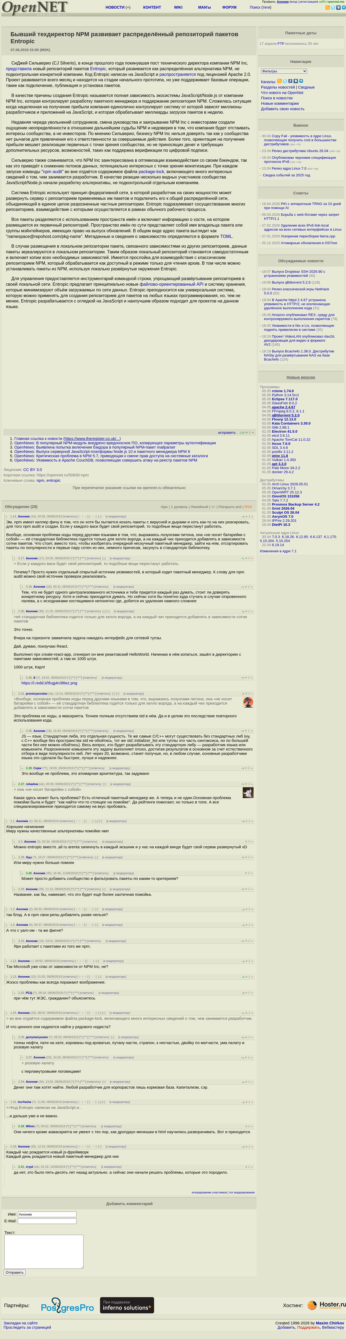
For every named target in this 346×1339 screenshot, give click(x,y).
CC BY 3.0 (32, 469)
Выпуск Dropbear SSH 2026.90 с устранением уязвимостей (294, 274)
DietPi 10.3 (281, 525)
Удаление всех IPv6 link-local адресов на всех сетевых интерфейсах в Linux (303, 227)
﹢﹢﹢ (82, 516)
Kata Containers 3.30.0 (291, 423)
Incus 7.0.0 (281, 444)
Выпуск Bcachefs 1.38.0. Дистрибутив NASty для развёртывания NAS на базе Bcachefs (299, 355)
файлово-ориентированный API (172, 284)
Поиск (255, 7)
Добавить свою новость (283, 109)
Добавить (286, 1334)
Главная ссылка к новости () (67, 438)
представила (19, 68)
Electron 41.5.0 (284, 431)
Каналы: (268, 82)
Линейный (199, 507)
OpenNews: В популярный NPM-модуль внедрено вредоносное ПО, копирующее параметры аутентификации (115, 443)
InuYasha (24, 1102)
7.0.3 (276, 537)
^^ (76, 558)
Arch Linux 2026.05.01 (290, 484)
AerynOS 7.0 (282, 516)
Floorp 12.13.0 (284, 419)
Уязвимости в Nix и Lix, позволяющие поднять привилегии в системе (299, 328)
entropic (53, 480)
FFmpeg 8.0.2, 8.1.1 (288, 411)
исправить (227, 432)
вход (294, 1)
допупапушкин (37, 1037)
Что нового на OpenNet (282, 92)
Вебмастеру (333, 1334)
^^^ (83, 558)
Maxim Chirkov (330, 1329)
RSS (248, 507)
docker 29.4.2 (283, 472)
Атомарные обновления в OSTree (309, 243)
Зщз (29, 857)
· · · (93, 516)
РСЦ (29, 992)
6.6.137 (316, 537)
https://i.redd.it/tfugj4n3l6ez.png (49, 683)
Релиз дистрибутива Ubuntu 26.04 (300, 151)
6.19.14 (278, 545)
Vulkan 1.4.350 (284, 460)
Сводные (306, 87)
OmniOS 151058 (286, 496)
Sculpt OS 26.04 (285, 512)
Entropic (98, 68)
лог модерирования (242, 1192)
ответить (70, 516)
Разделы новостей (278, 87)
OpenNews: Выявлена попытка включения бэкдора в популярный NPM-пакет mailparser (94, 447)
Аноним (24, 516)
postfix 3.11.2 (282, 452)
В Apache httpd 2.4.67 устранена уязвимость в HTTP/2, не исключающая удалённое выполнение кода (297, 304)
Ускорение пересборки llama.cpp (308, 236)
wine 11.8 (280, 456)
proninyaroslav (36, 693)
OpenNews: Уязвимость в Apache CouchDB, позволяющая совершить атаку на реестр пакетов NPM (105, 460)
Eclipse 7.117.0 (285, 399)
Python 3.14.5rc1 (285, 395)
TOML (226, 236)
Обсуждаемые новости (301, 261)
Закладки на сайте (21, 1329)
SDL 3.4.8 (280, 448)
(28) (34, 506)
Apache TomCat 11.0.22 (291, 440)
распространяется (177, 74)
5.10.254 (283, 541)
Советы (300, 193)
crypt (29, 1166)
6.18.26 (288, 537)
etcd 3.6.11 (281, 435)
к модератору (116, 516)
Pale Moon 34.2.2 (286, 468)
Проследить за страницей (27, 1334)
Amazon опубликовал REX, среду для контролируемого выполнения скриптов (299, 317)
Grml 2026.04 (283, 508)
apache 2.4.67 (283, 407)
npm (40, 480)
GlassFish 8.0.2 (284, 403)
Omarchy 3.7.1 (283, 488)
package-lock (151, 171)
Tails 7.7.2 (280, 500)
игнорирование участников (209, 1192)
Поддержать (308, 1334)
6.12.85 (302, 537)
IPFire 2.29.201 (284, 521)
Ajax (164, 507)
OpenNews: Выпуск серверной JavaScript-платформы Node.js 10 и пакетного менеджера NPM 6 (102, 451)
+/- (213, 507)
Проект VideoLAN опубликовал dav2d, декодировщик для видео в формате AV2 (299, 340)
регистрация (308, 1)
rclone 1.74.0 (283, 391)
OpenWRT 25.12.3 (287, 492)
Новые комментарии (280, 103)
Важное (300, 125)
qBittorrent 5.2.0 (286, 415)
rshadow (32, 784)
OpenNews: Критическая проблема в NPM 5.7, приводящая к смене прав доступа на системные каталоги (111, 456)
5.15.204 (267, 541)
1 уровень (179, 507)
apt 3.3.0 (279, 464)
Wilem (30, 1126)
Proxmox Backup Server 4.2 (296, 504)
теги (266, 7)
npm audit (52, 171)
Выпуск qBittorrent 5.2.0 (291, 282)
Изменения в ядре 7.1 (278, 551)
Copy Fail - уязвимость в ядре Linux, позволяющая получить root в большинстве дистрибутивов (300, 140)
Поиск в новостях (277, 98)
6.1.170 (330, 537)
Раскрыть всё (229, 507)
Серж (37, 768)
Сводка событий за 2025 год (286, 175)
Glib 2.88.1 (280, 427)
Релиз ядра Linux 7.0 (289, 168)
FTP (281, 44)
